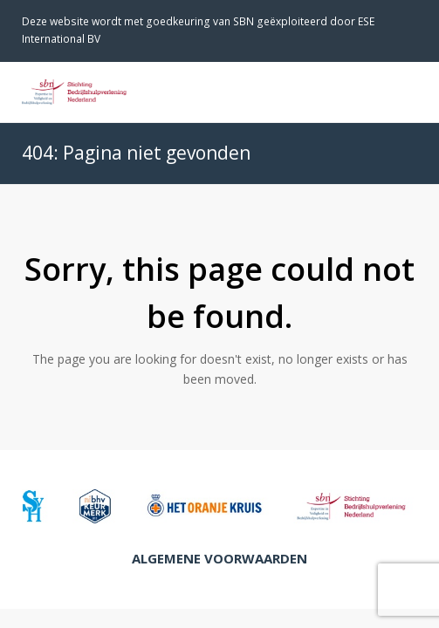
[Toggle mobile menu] (407, 91)
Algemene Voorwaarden (219, 558)
